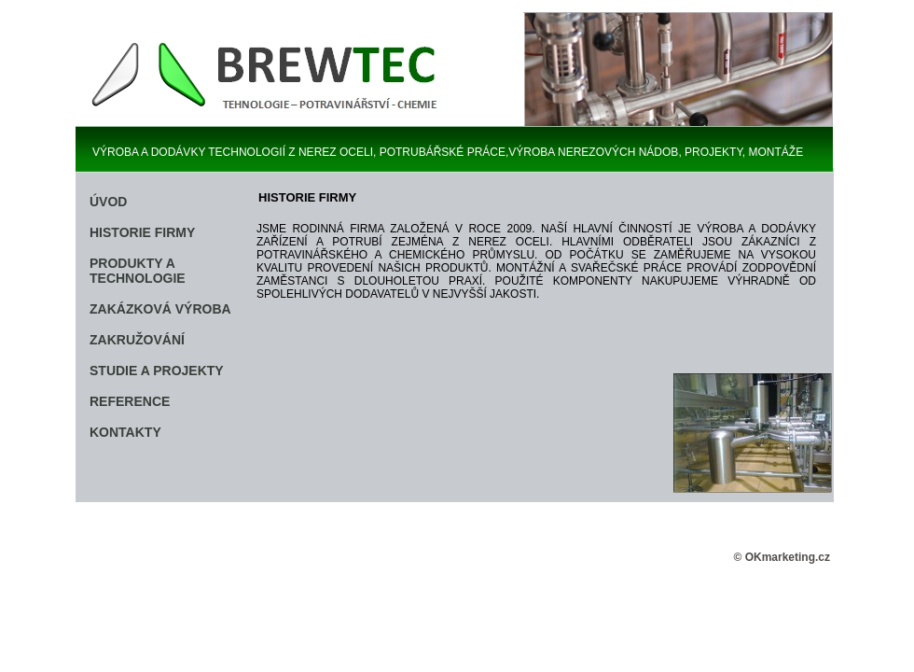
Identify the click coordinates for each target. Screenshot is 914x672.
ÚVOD (108, 201)
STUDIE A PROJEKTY (157, 370)
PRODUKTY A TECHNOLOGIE (138, 271)
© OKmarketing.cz (781, 557)
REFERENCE (130, 401)
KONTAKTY (125, 432)
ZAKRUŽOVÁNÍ (137, 339)
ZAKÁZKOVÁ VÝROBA (160, 308)
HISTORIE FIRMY (142, 232)
